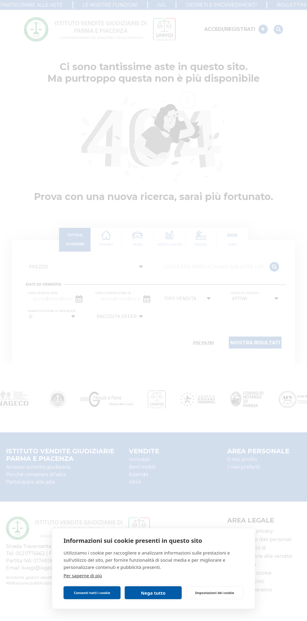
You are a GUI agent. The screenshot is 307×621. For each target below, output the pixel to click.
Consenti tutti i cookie (92, 592)
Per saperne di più (83, 575)
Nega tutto (153, 593)
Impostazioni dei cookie (214, 592)
